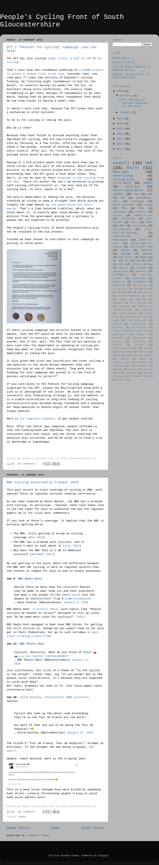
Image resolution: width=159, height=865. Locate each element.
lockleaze (128, 218)
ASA (150, 194)
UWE (149, 163)
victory (122, 380)
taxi (134, 222)
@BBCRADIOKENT (41, 598)
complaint (147, 310)
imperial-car (144, 215)
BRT (115, 261)
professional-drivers (125, 348)
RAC (141, 208)
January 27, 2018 (80, 732)
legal (149, 204)
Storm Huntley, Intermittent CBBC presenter (54, 697)
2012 (120, 143)
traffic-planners (127, 373)
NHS (124, 292)
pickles (117, 345)
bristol (140, 211)
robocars (147, 250)
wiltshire (125, 257)
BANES (143, 257)
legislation (139, 338)
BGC (145, 285)
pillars (139, 345)
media (22, 816)
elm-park (117, 327)
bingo (123, 299)
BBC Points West (32, 643)
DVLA (125, 289)
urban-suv (118, 376)
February (126, 95)
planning (141, 271)
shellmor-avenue (122, 362)
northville (139, 341)
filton (117, 215)
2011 (120, 149)
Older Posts (92, 828)
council (121, 163)
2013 (120, 138)
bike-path (121, 172)
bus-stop (148, 303)
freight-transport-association (130, 331)
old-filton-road (141, 246)
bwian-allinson (123, 204)
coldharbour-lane (122, 310)
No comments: (28, 463)
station (132, 369)
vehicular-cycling (142, 376)
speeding (117, 369)
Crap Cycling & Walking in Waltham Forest (131, 68)
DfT (127, 261)
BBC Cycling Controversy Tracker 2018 (43, 482)
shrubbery (142, 362)
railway (148, 348)
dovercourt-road (137, 320)
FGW (136, 289)
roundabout (119, 275)
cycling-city (123, 179)
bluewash (117, 303)
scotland (124, 359)
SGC (123, 197)
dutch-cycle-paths (128, 190)
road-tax (143, 352)
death (116, 320)
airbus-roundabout (129, 296)
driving (117, 324)
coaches (142, 306)
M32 (114, 292)
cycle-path (122, 183)
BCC (134, 285)
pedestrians (120, 271)
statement (139, 278)
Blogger (103, 855)
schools (148, 355)
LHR (146, 289)
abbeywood (119, 211)
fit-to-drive (139, 327)
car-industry (122, 229)
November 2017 (42, 554)
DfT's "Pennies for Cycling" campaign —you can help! (134, 103)
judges (141, 334)
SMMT (134, 292)
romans (116, 355)
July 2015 (72, 545)
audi (150, 296)
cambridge (124, 306)
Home (55, 828)
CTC (114, 289)
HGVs (150, 222)
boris (133, 303)
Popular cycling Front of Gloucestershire (131, 76)
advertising (123, 175)
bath (121, 264)
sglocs (142, 359)
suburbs (147, 253)
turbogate (140, 281)
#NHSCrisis (70, 594)
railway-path (125, 352)
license (117, 341)
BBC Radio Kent (29, 578)
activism (148, 292)
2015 (120, 128)
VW (138, 261)
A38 (136, 194)
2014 (120, 133)
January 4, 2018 (75, 602)
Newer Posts (18, 828)
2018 (120, 91)
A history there (45, 609)
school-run (132, 355)
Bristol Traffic (124, 62)
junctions (118, 338)
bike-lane (139, 225)
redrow (125, 250)
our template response (37, 418)
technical (119, 281)
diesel (123, 268)
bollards (138, 201)
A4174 (133, 168)
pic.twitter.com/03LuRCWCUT (47, 656)
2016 (120, 123)
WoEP (150, 261)
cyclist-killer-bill (136, 317)
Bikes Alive (121, 58)
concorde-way (122, 236)
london (118, 194)
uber (145, 373)
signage (126, 253)
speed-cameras (139, 366)
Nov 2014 (36, 537)
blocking (141, 299)
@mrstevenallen (80, 598)
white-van (119, 285)
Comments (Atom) (38, 835)
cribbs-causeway (128, 313)
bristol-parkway (142, 264)
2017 (120, 118)
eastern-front (138, 324)
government (119, 334)
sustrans (148, 369)
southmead (118, 366)
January (126, 112)
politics (133, 186)
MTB (124, 208)
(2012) (81, 616)
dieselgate (120, 239)
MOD (121, 225)
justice (141, 268)
